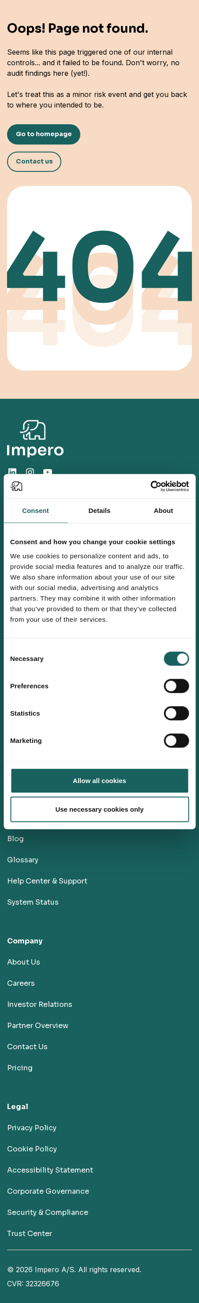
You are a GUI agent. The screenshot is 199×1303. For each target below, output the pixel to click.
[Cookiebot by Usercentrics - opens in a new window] (150, 486)
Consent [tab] (35, 510)
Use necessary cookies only (99, 809)
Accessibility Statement (50, 1170)
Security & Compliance (47, 1212)
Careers (21, 983)
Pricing (20, 1068)
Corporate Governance (48, 1191)
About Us (23, 962)
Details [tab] (100, 510)
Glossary (22, 860)
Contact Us (27, 1046)
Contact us (34, 161)
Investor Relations (39, 1004)
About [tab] (163, 510)
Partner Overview (37, 1025)
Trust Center (29, 1233)
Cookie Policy (32, 1149)
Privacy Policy (31, 1127)
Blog (15, 838)
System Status (33, 902)
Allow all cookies (99, 780)
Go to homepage (44, 134)
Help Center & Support (47, 881)
